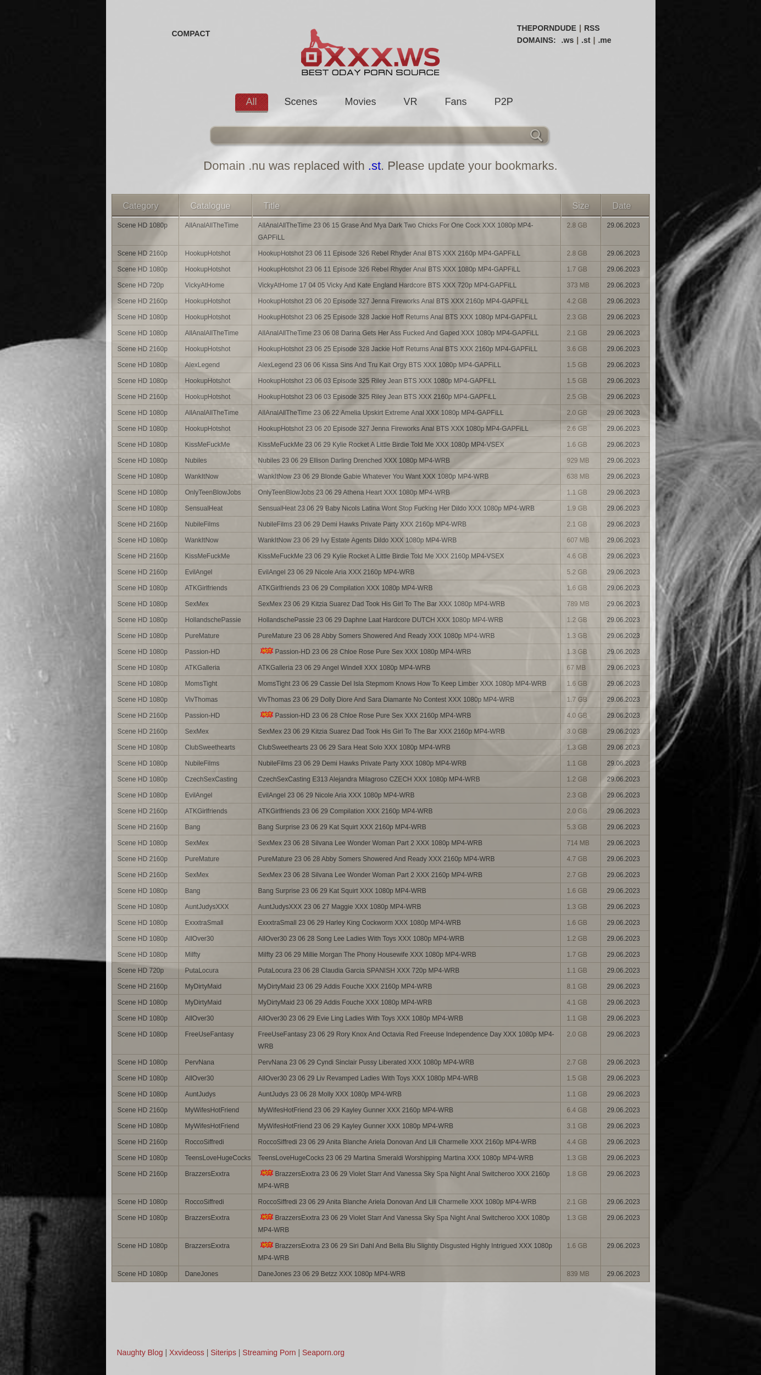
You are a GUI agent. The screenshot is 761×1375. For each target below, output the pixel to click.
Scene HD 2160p (143, 253)
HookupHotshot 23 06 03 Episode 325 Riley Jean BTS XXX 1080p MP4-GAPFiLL (377, 381)
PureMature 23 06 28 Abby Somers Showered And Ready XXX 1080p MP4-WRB (376, 636)
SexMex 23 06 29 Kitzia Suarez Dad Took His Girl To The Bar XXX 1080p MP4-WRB (382, 604)
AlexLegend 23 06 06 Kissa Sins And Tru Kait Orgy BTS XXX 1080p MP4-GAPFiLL (379, 365)
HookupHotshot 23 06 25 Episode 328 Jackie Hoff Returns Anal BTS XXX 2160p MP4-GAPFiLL (398, 349)
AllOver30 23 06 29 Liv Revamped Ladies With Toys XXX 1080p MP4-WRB (368, 1078)
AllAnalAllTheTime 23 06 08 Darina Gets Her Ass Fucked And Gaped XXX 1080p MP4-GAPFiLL (398, 333)
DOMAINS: (536, 40)
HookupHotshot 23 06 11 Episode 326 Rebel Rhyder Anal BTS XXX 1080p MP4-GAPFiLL (389, 269)
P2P (504, 101)
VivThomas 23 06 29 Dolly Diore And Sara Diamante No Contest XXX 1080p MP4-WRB (386, 699)
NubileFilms (202, 524)
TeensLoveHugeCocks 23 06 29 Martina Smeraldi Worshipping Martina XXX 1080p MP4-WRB (396, 1158)
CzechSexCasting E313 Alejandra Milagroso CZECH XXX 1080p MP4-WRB (369, 779)
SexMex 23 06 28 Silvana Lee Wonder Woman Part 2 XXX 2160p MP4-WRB (370, 875)
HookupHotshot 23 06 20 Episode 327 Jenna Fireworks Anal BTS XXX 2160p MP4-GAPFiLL (393, 301)
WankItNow (202, 476)
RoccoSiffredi (204, 1142)
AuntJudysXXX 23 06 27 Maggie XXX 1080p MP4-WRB (339, 907)
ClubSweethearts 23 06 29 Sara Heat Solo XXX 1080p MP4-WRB (354, 747)
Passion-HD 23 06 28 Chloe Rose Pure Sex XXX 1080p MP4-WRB (364, 651)
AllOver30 (199, 938)
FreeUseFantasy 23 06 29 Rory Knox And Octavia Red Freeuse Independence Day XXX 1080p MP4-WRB (406, 1040)
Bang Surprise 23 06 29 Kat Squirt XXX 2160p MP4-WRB (342, 827)
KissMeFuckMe (207, 444)
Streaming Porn (269, 1352)
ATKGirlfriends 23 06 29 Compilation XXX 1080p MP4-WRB (345, 588)
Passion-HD (202, 652)
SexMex (197, 604)
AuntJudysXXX (207, 907)
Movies (360, 101)
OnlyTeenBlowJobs (213, 492)
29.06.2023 (623, 225)
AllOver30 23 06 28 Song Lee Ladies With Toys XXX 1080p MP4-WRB (361, 938)
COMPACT (191, 33)
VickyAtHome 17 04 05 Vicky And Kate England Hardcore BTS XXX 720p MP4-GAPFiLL (387, 285)
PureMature (202, 636)
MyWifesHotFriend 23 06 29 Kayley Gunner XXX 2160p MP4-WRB (356, 1110)
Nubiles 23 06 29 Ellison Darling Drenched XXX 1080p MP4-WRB (354, 460)
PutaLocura (202, 970)
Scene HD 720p (141, 285)
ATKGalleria (202, 668)
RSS (592, 28)
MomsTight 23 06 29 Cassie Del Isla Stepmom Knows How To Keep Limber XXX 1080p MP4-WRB (402, 683)
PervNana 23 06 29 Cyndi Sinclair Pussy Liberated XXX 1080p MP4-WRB (366, 1062)
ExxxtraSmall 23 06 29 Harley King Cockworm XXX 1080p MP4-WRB (359, 923)
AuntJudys (200, 1094)
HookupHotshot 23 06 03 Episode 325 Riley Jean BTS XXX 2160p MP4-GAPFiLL (377, 397)
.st (585, 40)
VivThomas (201, 699)
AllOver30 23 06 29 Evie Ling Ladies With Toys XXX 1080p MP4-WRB (360, 1018)
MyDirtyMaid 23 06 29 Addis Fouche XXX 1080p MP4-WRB (345, 1002)
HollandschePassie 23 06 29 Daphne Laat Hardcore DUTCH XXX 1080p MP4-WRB (380, 620)
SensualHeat (204, 508)
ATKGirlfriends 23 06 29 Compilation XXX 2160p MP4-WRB (345, 811)
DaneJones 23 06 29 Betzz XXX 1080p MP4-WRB (332, 1274)
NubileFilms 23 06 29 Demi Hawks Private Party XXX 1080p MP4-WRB (362, 763)
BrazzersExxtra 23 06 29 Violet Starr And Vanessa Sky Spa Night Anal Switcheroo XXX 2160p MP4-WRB (404, 1179)
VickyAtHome (205, 285)
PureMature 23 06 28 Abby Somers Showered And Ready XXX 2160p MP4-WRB (376, 859)
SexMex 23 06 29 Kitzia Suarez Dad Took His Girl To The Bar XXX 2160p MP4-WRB (382, 731)
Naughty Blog (140, 1352)
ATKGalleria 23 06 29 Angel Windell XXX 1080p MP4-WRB (344, 668)
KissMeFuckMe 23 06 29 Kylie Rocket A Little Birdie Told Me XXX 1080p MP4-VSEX (381, 444)
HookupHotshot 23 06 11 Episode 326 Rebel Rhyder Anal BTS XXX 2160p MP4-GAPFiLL (389, 253)
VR (411, 101)
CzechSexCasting (211, 779)
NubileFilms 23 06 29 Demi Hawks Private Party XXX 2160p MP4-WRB (362, 524)
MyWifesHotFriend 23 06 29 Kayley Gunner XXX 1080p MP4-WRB (356, 1126)
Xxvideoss (186, 1352)
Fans (456, 101)
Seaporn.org (323, 1352)
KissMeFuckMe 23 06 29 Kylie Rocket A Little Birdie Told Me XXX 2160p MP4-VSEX (381, 556)
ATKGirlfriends (206, 588)
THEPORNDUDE (546, 28)
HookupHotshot (208, 253)
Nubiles (196, 460)
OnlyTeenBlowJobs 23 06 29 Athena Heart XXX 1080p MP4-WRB (354, 492)
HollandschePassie (213, 620)
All (251, 101)
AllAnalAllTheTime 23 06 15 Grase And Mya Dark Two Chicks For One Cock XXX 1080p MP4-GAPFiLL (396, 231)
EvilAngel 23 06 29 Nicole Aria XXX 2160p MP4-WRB (336, 572)
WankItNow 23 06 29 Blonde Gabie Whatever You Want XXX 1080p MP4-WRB (373, 476)
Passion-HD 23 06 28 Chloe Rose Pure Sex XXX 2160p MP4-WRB (364, 715)
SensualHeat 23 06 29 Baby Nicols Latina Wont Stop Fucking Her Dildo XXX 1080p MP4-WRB (396, 508)
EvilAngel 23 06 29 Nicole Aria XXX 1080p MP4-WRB (336, 795)
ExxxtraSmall (204, 923)
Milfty (193, 954)
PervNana (199, 1062)
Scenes (301, 101)
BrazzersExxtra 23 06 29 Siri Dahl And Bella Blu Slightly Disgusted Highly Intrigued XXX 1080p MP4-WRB (405, 1251)
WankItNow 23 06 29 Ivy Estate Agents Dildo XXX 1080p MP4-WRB (357, 540)
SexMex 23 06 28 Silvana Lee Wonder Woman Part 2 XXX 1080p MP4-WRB (370, 843)
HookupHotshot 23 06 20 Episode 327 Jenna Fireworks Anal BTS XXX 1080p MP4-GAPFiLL (393, 429)
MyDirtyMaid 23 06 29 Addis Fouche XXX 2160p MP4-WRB (345, 986)
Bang (193, 827)
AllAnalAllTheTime (212, 225)
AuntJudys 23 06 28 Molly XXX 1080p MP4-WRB (330, 1094)
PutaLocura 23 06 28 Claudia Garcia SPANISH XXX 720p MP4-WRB (359, 970)
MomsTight (201, 683)
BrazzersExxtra (207, 1174)
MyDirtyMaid (203, 986)
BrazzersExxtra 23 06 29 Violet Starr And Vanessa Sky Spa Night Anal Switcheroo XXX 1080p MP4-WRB (404, 1223)
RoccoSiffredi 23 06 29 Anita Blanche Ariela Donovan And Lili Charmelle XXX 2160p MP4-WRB (397, 1142)
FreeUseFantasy (209, 1034)
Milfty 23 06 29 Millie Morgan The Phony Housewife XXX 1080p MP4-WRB (367, 954)
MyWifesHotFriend (212, 1110)
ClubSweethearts (210, 747)
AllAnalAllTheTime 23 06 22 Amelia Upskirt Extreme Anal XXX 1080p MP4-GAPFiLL (381, 413)
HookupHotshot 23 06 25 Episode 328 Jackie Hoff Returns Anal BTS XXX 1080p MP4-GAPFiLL (398, 317)
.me (604, 40)
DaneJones (202, 1274)
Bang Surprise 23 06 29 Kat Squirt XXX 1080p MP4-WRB (342, 891)
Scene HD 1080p (143, 225)
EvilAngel (199, 572)
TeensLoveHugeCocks (218, 1158)
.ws (568, 40)
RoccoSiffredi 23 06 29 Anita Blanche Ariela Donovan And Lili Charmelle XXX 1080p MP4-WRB (397, 1202)
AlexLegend (202, 365)
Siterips (223, 1352)
